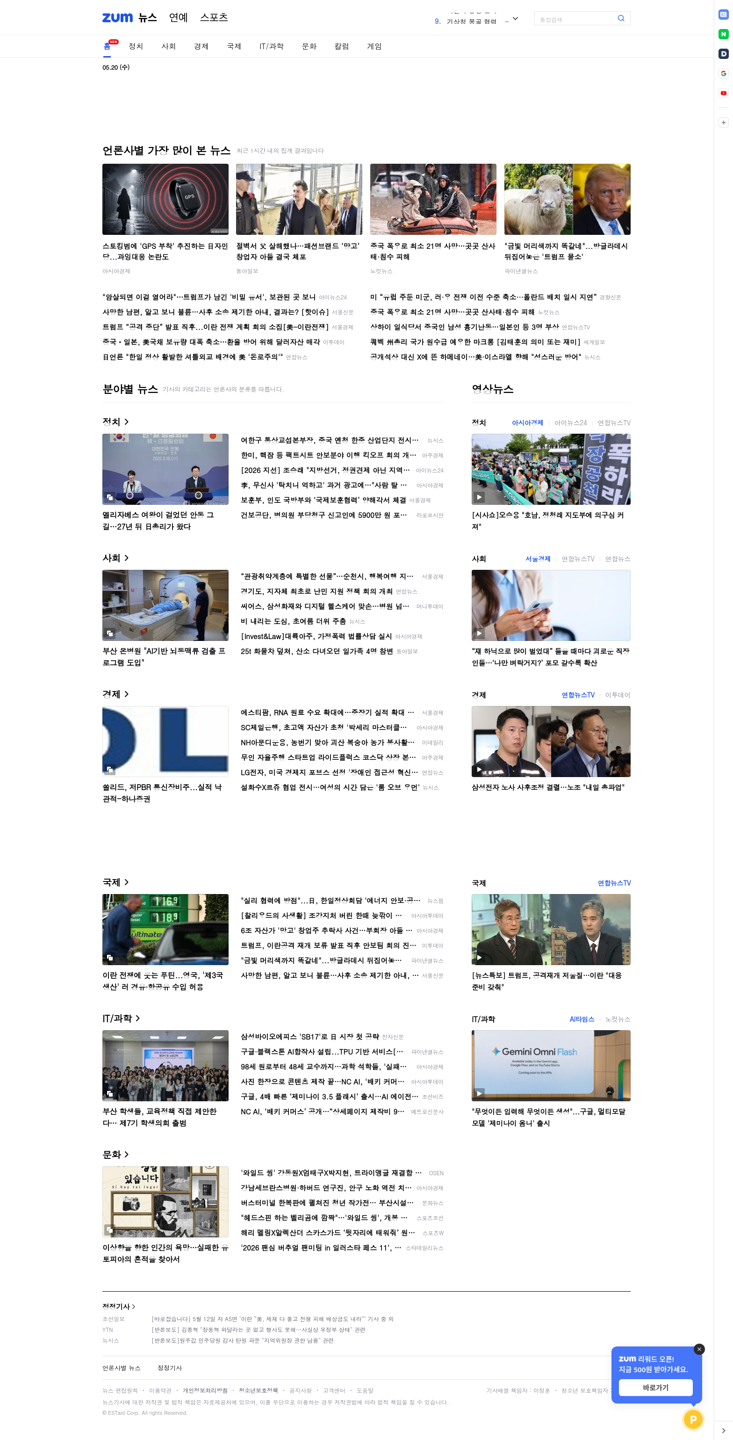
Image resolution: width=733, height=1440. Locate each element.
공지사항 (300, 1390)
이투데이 (618, 694)
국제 (234, 46)
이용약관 (160, 1390)
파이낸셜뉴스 (521, 271)
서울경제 (538, 558)
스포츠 (214, 18)
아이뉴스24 (570, 422)
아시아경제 (116, 271)
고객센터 (334, 1390)
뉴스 (147, 18)
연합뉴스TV (614, 422)
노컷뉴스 (381, 271)
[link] (724, 14)
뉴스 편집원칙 (120, 1390)
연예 (178, 18)
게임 (374, 46)
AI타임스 (582, 1019)
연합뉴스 (618, 558)
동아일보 (247, 271)
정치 (136, 46)
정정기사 (115, 1306)
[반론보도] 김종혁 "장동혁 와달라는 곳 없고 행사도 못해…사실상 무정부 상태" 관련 (258, 1329)
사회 (168, 46)
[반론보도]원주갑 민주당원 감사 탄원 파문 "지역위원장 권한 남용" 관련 (242, 1340)
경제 (201, 46)
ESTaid (116, 1412)
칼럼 (341, 46)
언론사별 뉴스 (121, 1367)
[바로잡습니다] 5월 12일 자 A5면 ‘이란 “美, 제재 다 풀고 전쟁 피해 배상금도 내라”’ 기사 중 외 (272, 1319)
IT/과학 (271, 46)
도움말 (365, 1390)
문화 (309, 46)
